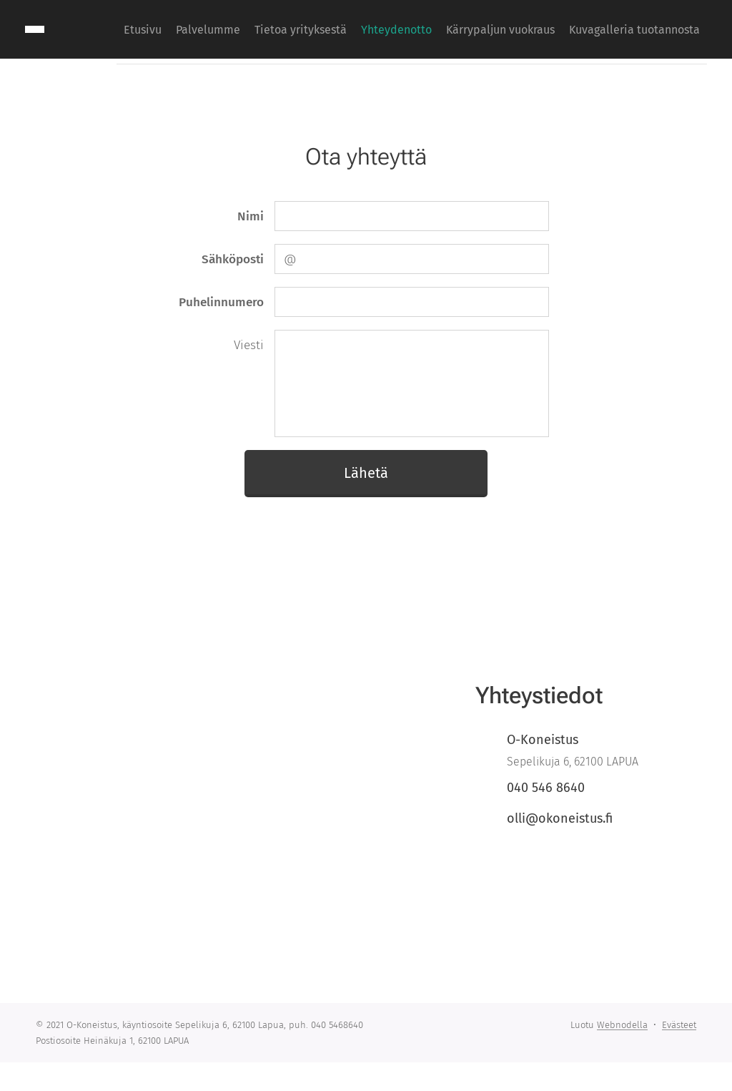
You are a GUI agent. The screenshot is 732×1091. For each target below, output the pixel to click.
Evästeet (679, 1024)
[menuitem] (565, 29)
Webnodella (622, 1024)
